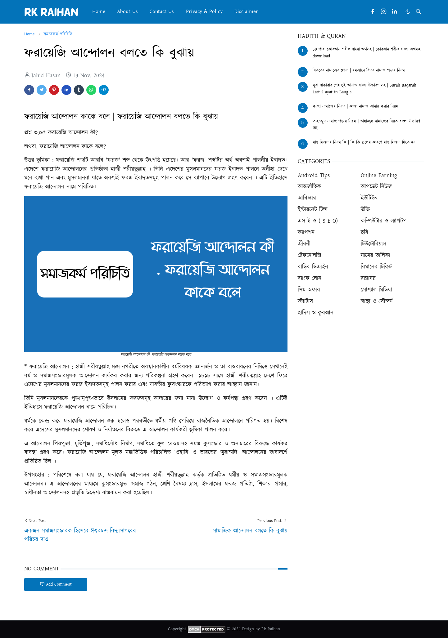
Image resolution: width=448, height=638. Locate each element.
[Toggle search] (418, 11)
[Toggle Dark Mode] (408, 12)
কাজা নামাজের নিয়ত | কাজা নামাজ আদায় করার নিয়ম (355, 106)
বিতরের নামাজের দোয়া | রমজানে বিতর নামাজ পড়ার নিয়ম (359, 70)
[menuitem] (98, 11)
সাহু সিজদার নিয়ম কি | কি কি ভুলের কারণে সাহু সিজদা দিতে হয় (364, 142)
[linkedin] (394, 11)
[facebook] (372, 11)
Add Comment (56, 584)
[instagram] (383, 11)
